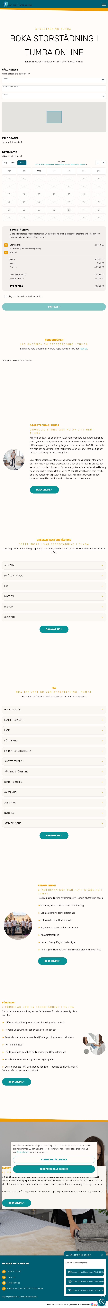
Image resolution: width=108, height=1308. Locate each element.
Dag (5, 163)
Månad (22, 163)
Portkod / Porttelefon (11, 86)
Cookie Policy (22, 1152)
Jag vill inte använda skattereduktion (23, 296)
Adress (6, 78)
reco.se (83, 348)
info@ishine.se (13, 1283)
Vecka (13, 163)
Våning (6, 94)
